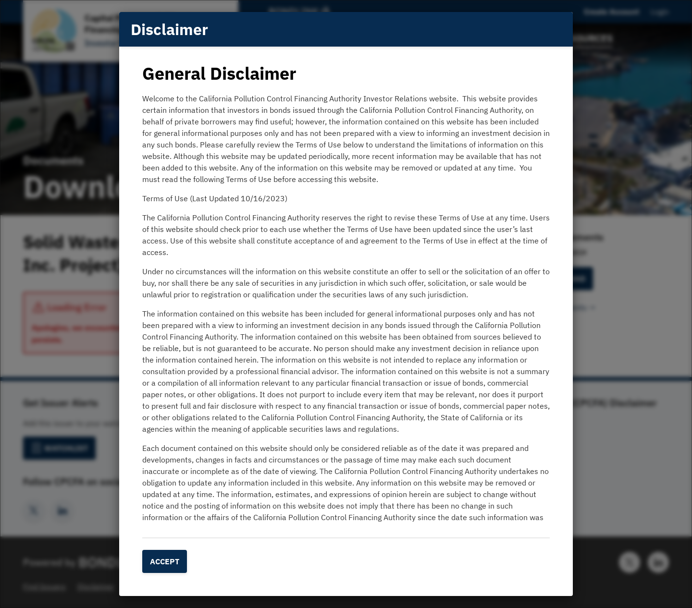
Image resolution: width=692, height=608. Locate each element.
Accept (164, 561)
